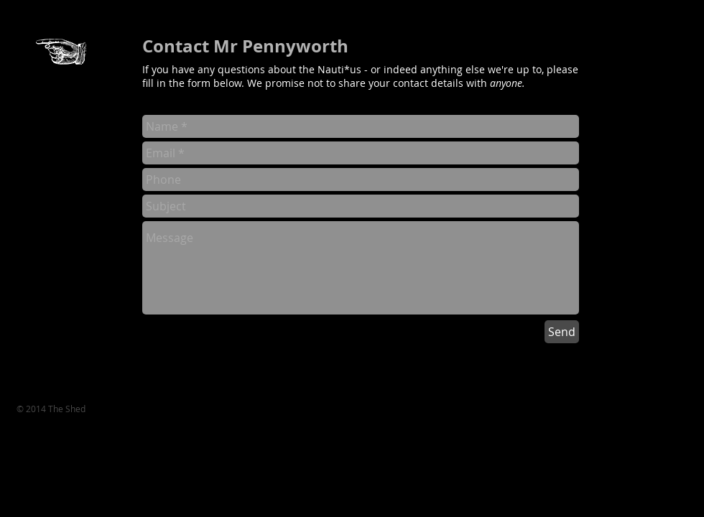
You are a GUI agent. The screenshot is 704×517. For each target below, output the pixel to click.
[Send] (562, 331)
